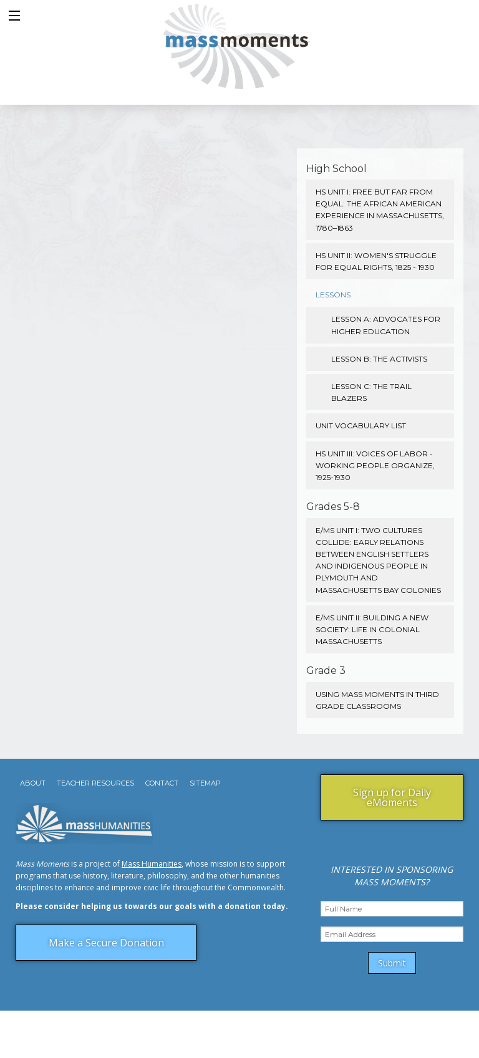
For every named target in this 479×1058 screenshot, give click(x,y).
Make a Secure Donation (106, 943)
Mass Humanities (151, 863)
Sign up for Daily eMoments (392, 797)
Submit (392, 963)
